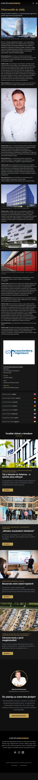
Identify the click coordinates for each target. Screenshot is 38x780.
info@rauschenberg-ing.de (11, 382)
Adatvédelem (23, 765)
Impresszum (14, 765)
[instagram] (19, 752)
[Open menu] (36, 3)
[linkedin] (23, 752)
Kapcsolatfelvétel (19, 716)
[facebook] (15, 752)
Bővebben (7, 490)
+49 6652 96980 (8, 377)
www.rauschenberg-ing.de (11, 387)
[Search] (33, 3)
